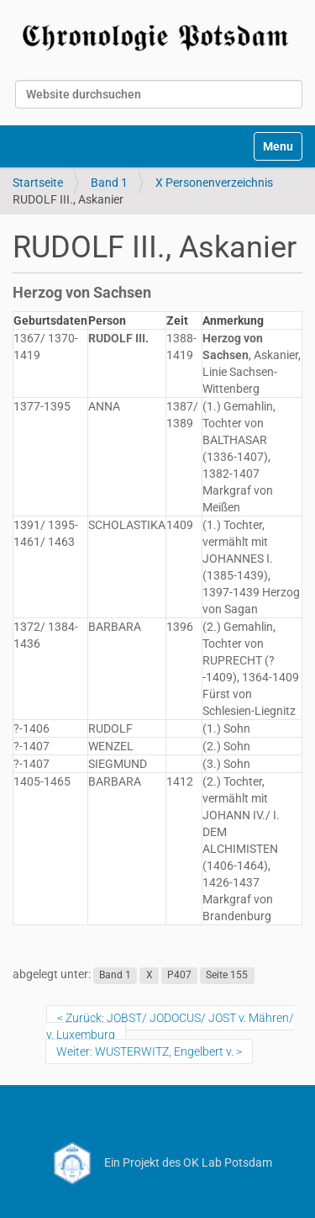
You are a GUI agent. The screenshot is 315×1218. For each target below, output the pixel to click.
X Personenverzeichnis (214, 182)
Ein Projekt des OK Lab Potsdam (157, 1162)
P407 (179, 975)
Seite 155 (227, 975)
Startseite (38, 182)
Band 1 (109, 182)
